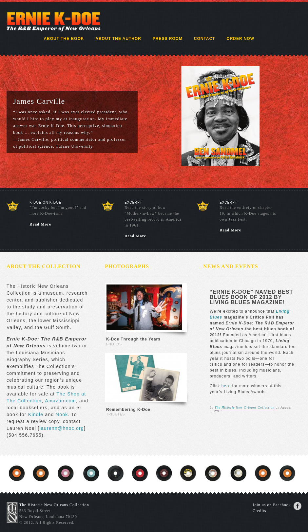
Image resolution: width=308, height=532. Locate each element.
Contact (204, 38)
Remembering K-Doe (128, 409)
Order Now (240, 38)
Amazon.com (60, 400)
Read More (40, 224)
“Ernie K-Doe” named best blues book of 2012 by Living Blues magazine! (251, 297)
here (226, 386)
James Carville (39, 101)
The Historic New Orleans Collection (245, 407)
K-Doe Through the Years (133, 339)
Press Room (168, 38)
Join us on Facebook (272, 505)
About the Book (64, 38)
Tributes (115, 414)
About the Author (118, 38)
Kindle (36, 414)
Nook (62, 414)
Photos (114, 344)
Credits (259, 510)
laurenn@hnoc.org (61, 428)
